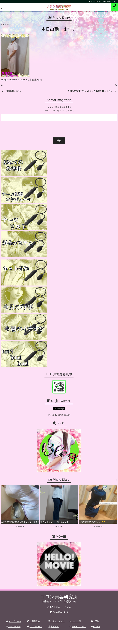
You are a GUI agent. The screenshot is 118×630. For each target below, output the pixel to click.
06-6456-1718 (60, 485)
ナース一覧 (75, 494)
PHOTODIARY (78, 499)
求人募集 (53, 499)
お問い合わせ (13, 499)
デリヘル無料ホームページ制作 (74, 626)
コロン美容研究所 (59, 6)
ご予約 (95, 494)
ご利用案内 (33, 494)
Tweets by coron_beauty (59, 288)
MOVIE (95, 499)
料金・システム (56, 494)
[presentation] (21, 128)
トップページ (13, 494)
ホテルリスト (13, 504)
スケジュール (34, 499)
